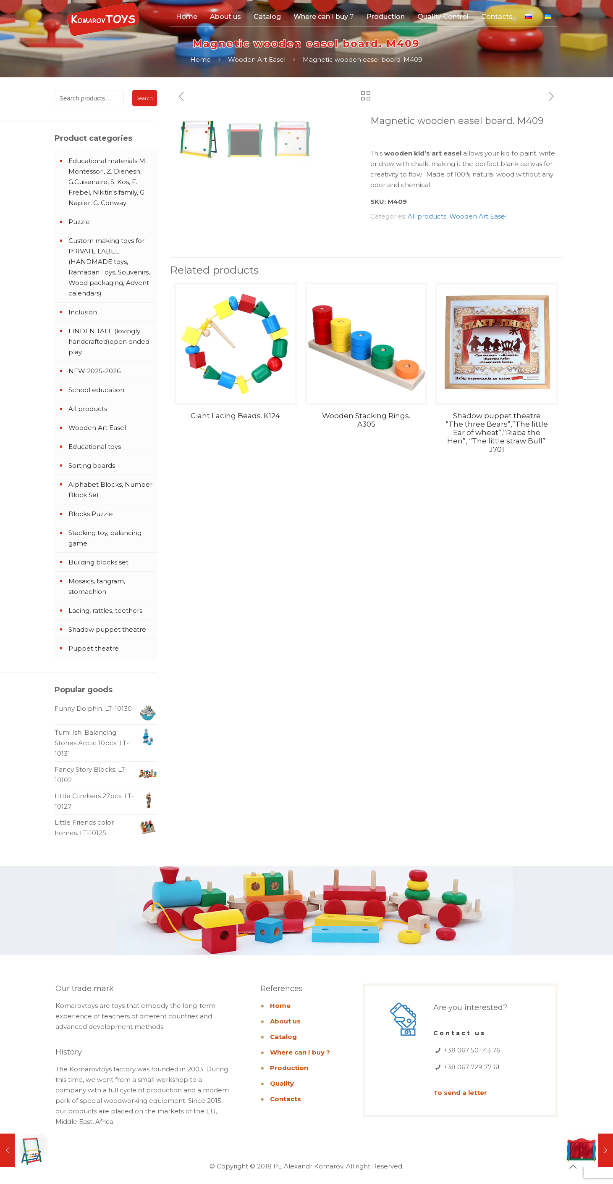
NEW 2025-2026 (94, 371)
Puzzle (79, 222)
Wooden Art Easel (257, 59)
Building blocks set (98, 562)
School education (96, 390)
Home (200, 59)
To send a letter (460, 1093)
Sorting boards (91, 465)
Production (289, 1068)
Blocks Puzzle (90, 514)
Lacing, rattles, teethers (105, 610)
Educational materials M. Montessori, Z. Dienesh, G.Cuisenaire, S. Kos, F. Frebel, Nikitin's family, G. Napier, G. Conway (107, 182)
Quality (282, 1083)
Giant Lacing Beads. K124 (235, 539)
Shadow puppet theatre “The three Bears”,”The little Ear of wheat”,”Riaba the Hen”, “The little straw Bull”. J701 (496, 556)
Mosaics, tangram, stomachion (96, 586)
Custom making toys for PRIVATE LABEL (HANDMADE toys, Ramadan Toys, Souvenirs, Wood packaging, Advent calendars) (109, 267)
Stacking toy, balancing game (104, 538)
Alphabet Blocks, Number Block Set (110, 489)
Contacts (285, 1099)
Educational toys (94, 447)
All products (427, 216)
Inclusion (82, 312)
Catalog (283, 1037)
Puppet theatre (93, 648)
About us (285, 1021)
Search (144, 98)
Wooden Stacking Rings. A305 (366, 543)
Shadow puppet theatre (107, 629)
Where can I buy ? (300, 1052)
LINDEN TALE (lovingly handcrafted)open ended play (108, 341)
